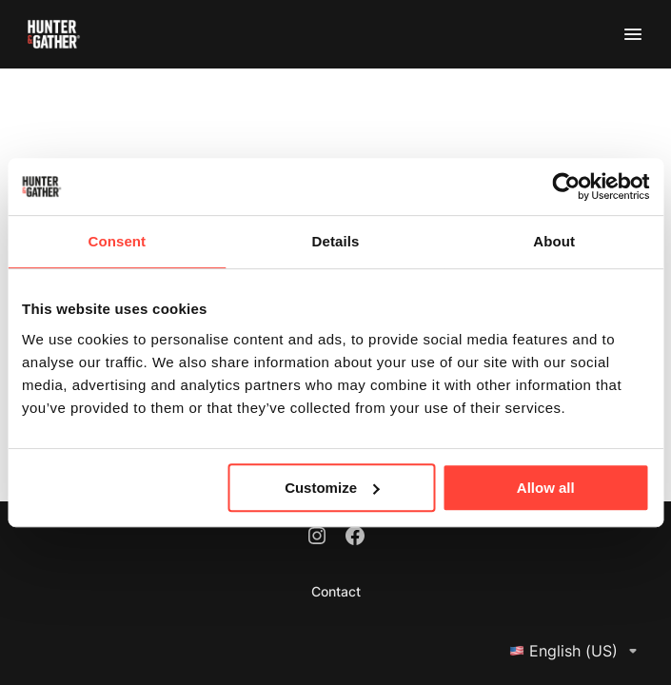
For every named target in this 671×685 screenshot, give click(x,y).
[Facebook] (355, 537)
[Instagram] (317, 537)
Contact (336, 591)
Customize (332, 488)
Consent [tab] (117, 241)
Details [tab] (336, 241)
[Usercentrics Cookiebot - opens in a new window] (566, 186)
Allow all (546, 488)
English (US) (576, 650)
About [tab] (554, 241)
